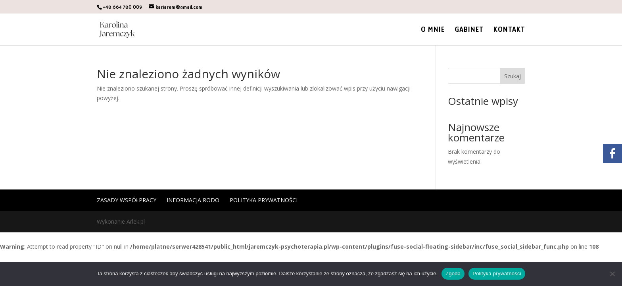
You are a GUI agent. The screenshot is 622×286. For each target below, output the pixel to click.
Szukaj (512, 76)
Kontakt (509, 30)
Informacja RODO (193, 200)
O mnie (433, 30)
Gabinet (469, 30)
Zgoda (453, 273)
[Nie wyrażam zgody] (612, 274)
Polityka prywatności (264, 200)
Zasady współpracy (126, 200)
